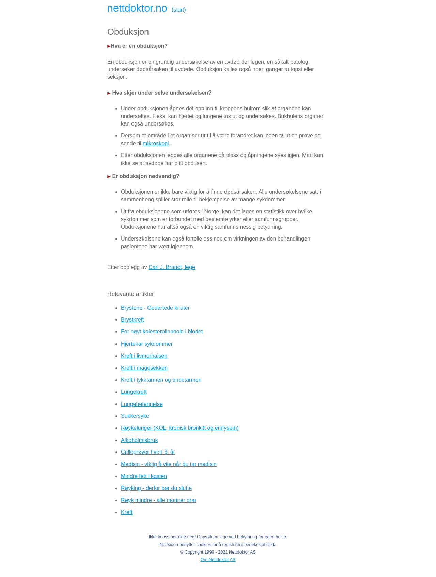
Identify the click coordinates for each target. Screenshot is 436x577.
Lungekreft (134, 392)
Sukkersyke (135, 416)
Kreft (127, 512)
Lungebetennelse (142, 404)
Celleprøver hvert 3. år (148, 452)
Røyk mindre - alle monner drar (158, 500)
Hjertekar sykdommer (147, 344)
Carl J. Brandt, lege (172, 267)
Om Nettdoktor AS (217, 559)
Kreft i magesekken (144, 368)
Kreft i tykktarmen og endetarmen (161, 380)
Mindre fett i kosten (144, 476)
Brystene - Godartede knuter (155, 308)
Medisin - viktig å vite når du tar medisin (169, 464)
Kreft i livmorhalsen (144, 356)
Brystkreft (132, 320)
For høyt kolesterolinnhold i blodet (162, 331)
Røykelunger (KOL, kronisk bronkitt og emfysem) (180, 428)
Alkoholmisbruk (139, 440)
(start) (179, 10)
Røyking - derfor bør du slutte (156, 488)
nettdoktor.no (137, 8)
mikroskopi (156, 143)
